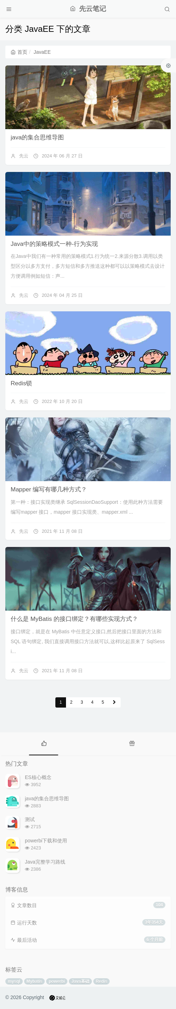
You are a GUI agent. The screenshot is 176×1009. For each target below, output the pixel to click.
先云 (23, 155)
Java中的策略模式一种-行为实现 (54, 244)
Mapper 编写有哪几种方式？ (49, 489)
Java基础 (80, 981)
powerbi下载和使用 (46, 840)
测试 (30, 819)
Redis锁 (21, 383)
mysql (14, 981)
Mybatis (35, 981)
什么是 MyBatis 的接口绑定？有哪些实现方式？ (74, 619)
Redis (102, 981)
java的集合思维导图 (37, 137)
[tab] (44, 743)
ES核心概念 (38, 777)
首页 (19, 52)
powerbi (57, 981)
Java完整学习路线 (45, 862)
